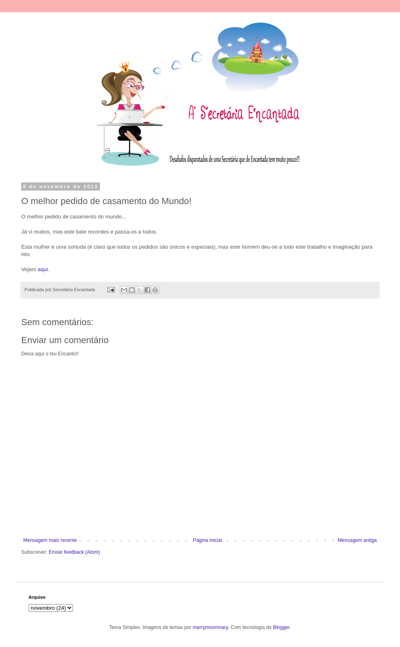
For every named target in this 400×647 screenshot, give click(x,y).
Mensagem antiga (357, 540)
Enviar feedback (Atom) (74, 552)
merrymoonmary (210, 627)
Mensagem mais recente (50, 540)
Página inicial (207, 540)
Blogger (281, 627)
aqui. (43, 269)
